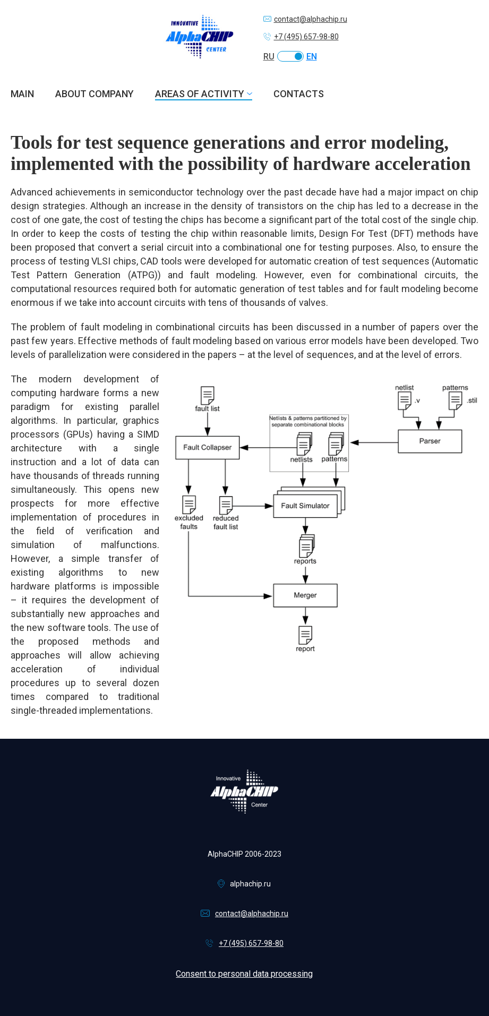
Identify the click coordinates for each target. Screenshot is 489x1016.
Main (22, 93)
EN (311, 57)
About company (94, 93)
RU (268, 57)
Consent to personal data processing (244, 974)
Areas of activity (199, 93)
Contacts (298, 93)
